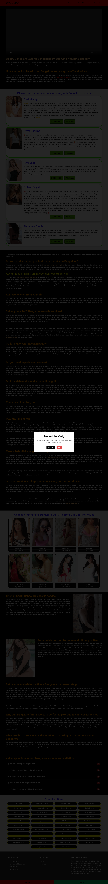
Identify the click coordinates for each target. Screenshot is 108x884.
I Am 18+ (50, 447)
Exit (59, 447)
